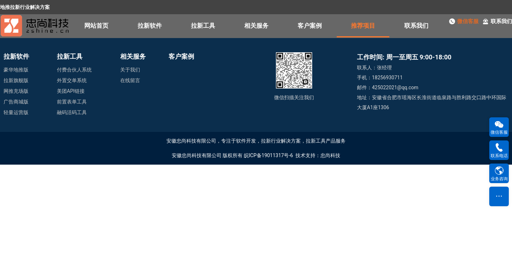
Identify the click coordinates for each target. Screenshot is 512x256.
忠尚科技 (330, 155)
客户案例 (310, 25)
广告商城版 (16, 102)
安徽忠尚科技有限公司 (197, 155)
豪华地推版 (16, 70)
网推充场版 (16, 91)
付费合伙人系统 (74, 70)
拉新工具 (203, 25)
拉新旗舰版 (16, 80)
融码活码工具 (72, 112)
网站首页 (96, 25)
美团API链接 (71, 91)
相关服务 (256, 25)
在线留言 (130, 80)
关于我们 (130, 70)
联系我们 (416, 25)
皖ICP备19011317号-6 (268, 155)
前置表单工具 (72, 102)
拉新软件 (150, 25)
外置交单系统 (72, 80)
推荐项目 (363, 25)
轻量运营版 (16, 112)
